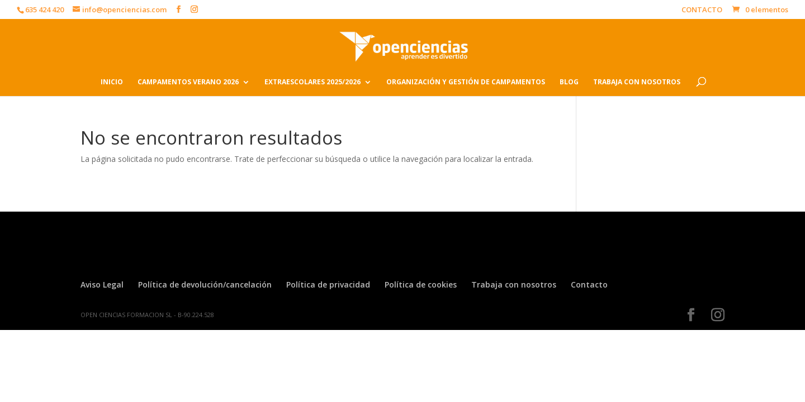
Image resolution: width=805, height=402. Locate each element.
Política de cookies (421, 284)
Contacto (589, 284)
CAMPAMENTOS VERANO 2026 (188, 82)
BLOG (569, 82)
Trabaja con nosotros (513, 284)
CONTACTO (701, 10)
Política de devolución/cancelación (205, 284)
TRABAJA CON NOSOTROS (636, 82)
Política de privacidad (328, 284)
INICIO (112, 82)
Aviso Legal (102, 284)
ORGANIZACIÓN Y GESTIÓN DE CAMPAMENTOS (465, 82)
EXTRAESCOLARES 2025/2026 (312, 82)
